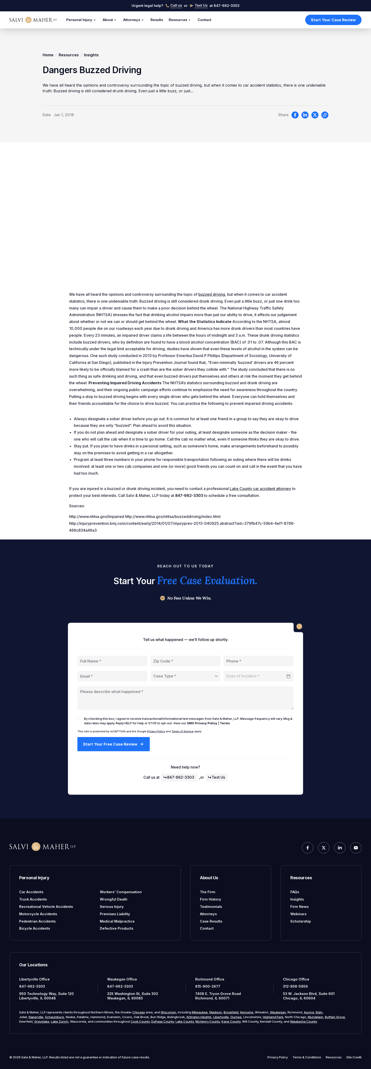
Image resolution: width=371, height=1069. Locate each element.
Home (48, 55)
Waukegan (278, 1012)
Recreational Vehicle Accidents (46, 907)
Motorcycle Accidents (38, 914)
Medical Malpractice (117, 921)
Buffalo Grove (335, 1017)
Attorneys (134, 20)
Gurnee (236, 1017)
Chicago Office (296, 979)
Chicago (138, 1012)
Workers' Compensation (121, 892)
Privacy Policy (156, 731)
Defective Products (116, 928)
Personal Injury (81, 20)
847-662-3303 (178, 777)
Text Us (216, 777)
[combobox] (185, 676)
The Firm (207, 892)
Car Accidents (31, 892)
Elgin (319, 1012)
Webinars (298, 914)
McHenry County (207, 1021)
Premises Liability (115, 914)
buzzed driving (211, 296)
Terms (225, 723)
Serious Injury (112, 907)
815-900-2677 (207, 986)
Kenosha (246, 1012)
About (110, 20)
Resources (180, 20)
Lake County (185, 1021)
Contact (204, 20)
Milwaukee (200, 1012)
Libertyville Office (34, 979)
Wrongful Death (113, 899)
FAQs (294, 892)
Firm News (299, 907)
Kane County (230, 1021)
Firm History (210, 899)
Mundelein (315, 1017)
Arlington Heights (199, 1017)
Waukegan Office (122, 979)
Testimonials (211, 907)
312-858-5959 (295, 986)
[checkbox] (79, 718)
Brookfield (231, 1012)
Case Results (211, 921)
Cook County (140, 1021)
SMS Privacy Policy (202, 723)
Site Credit (354, 1057)
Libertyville (221, 1017)
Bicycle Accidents (34, 928)
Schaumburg (54, 1017)
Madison (215, 1012)
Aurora (309, 1012)
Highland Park (273, 1017)
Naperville (36, 1017)
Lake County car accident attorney (260, 491)
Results (156, 20)
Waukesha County (303, 1021)
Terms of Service (183, 731)
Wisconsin (168, 1012)
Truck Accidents (33, 899)
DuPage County (162, 1021)
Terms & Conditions (306, 1057)
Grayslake (41, 1021)
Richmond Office (209, 979)
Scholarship (300, 921)
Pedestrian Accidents (37, 921)
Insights (91, 55)
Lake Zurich (59, 1021)
